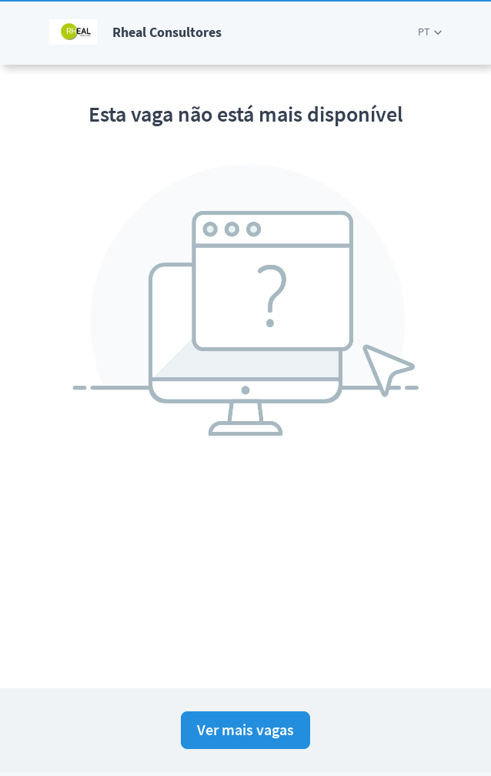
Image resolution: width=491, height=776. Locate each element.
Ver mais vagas (245, 729)
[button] (430, 32)
